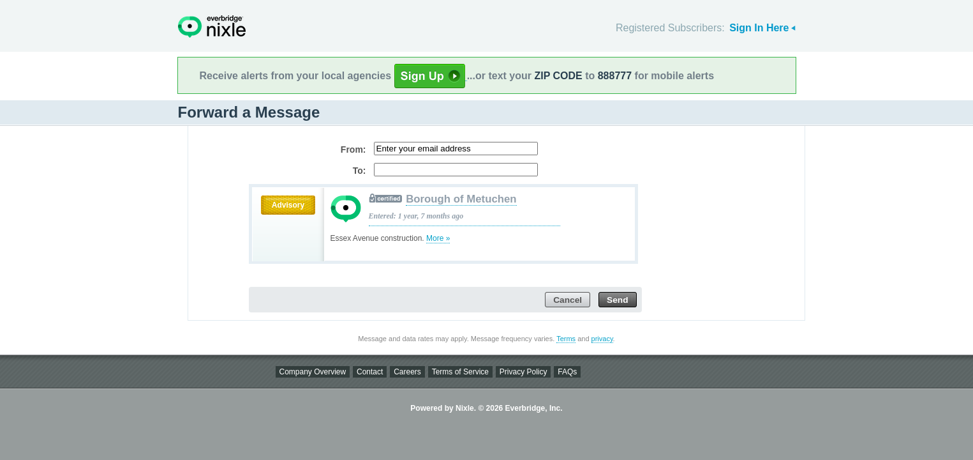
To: (359, 170)
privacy (602, 338)
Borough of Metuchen (461, 199)
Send (617, 300)
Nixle (212, 26)
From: (353, 149)
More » (438, 238)
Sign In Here (759, 27)
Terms (566, 338)
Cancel (567, 300)
